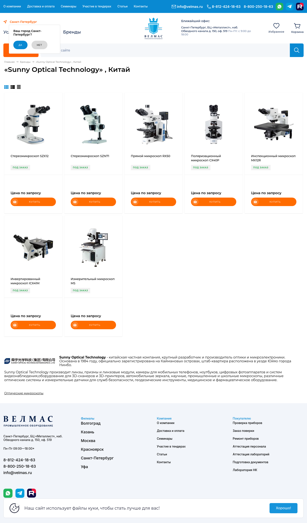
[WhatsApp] (279, 6)
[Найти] (297, 50)
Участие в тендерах (96, 6)
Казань (87, 432)
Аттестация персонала (249, 446)
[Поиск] (167, 50)
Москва (88, 440)
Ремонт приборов (246, 438)
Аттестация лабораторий (251, 454)
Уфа (84, 466)
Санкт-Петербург (97, 458)
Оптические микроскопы (23, 393)
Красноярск (92, 449)
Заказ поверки (243, 430)
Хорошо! (283, 508)
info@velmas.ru (190, 6)
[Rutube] (300, 6)
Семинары (68, 6)
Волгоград (91, 423)
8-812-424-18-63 (226, 6)
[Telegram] (289, 6)
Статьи (122, 6)
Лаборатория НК (245, 470)
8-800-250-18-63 (258, 6)
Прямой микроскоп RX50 (150, 156)
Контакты (141, 6)
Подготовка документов (250, 462)
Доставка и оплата (41, 6)
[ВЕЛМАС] (154, 28)
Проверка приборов (247, 423)
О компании (12, 6)
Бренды (72, 32)
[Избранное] (276, 27)
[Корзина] (297, 27)
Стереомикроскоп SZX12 (29, 156)
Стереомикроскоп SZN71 (90, 156)
